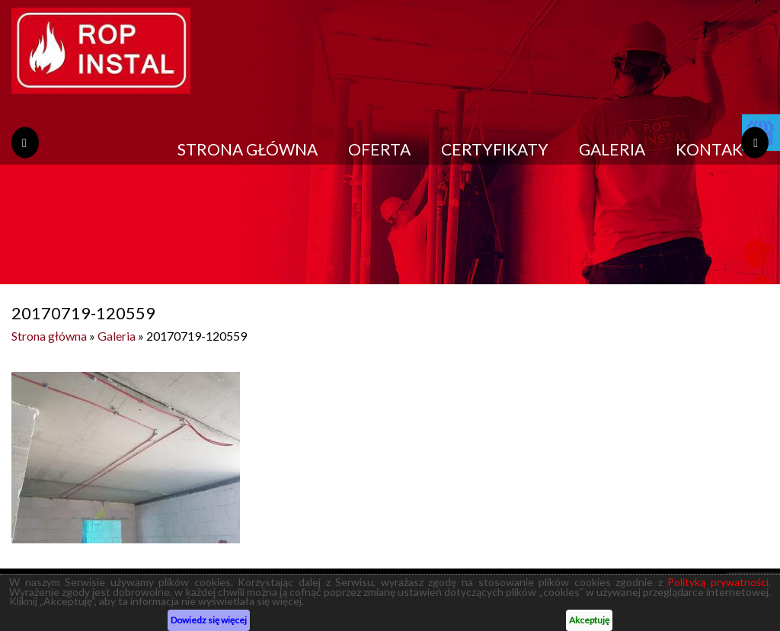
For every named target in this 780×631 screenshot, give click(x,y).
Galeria (612, 149)
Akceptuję (589, 620)
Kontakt (714, 149)
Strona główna (247, 149)
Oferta (379, 149)
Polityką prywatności (718, 581)
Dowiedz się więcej (209, 620)
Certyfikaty (494, 149)
